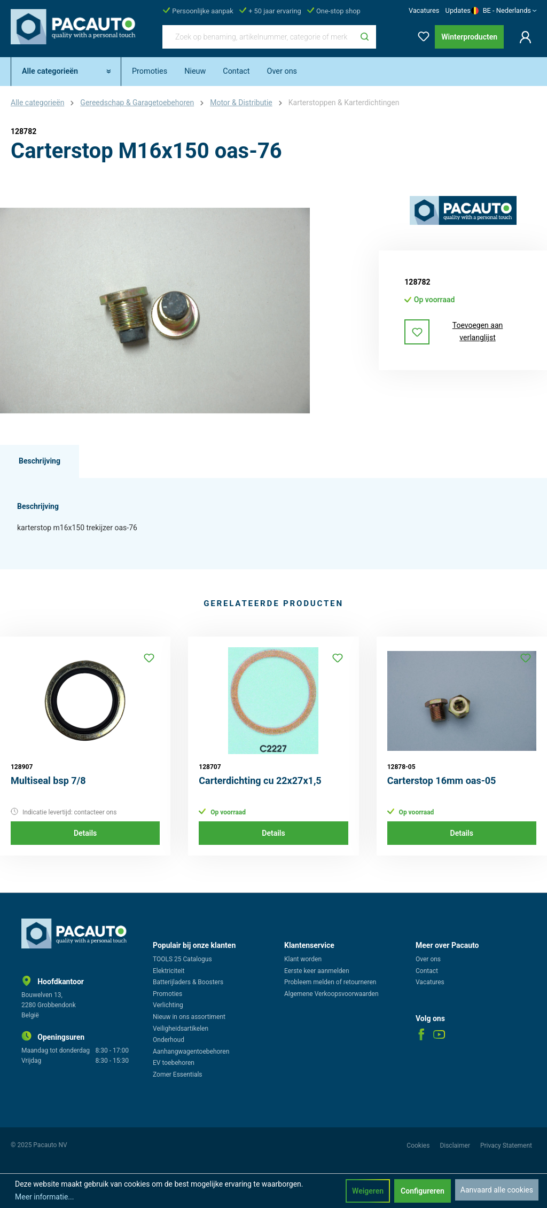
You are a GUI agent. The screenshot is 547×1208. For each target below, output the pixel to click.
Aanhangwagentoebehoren (191, 1051)
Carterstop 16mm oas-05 (441, 780)
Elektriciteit (168, 971)
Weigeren (368, 1191)
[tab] (39, 461)
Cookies (419, 1145)
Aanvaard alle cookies (496, 1190)
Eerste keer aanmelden (316, 971)
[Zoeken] (364, 37)
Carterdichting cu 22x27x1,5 (260, 780)
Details (85, 833)
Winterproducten (469, 37)
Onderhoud (168, 1040)
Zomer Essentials (177, 1074)
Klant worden (303, 959)
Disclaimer (456, 1145)
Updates (458, 10)
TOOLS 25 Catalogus (182, 959)
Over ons (428, 959)
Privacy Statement (506, 1145)
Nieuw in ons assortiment (189, 1017)
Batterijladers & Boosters (188, 982)
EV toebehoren (173, 1062)
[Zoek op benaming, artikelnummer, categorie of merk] (258, 37)
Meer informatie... (44, 1197)
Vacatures (424, 10)
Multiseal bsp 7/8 (48, 780)
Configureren (422, 1191)
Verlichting (168, 1005)
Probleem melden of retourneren (330, 982)
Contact (427, 971)
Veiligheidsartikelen (180, 1028)
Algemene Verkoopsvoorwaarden (331, 994)
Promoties (167, 994)
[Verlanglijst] (420, 34)
